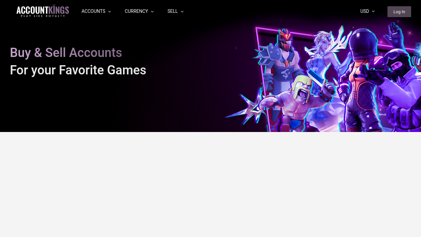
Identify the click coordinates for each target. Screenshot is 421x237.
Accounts (96, 11)
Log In (399, 11)
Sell (175, 11)
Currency (139, 11)
